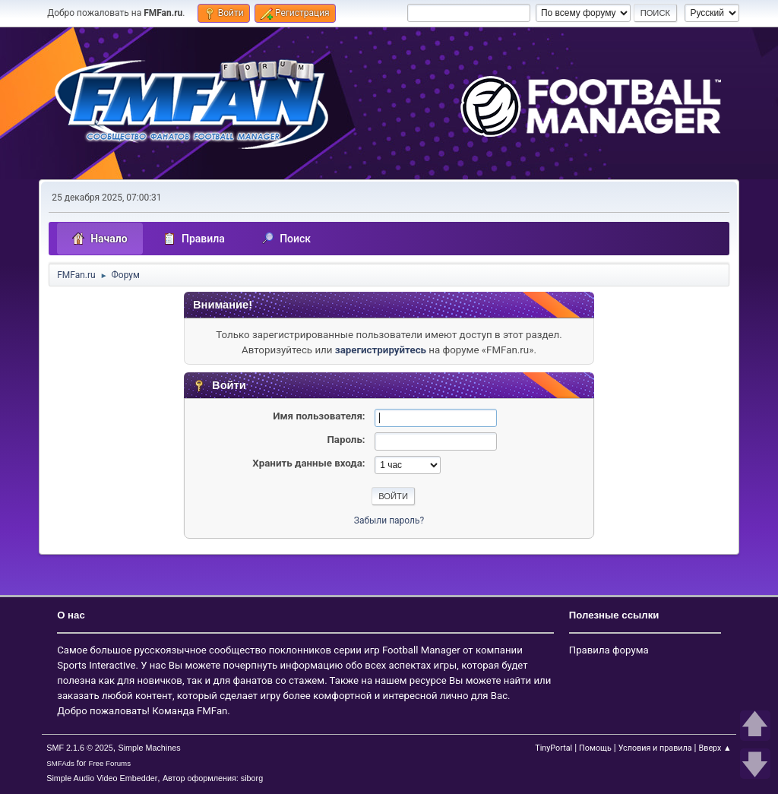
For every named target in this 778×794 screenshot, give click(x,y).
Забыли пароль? (389, 520)
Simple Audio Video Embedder (101, 778)
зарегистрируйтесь (380, 350)
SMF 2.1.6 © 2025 (79, 747)
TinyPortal (553, 748)
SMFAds (60, 763)
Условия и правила (655, 748)
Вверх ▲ (715, 748)
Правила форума (609, 650)
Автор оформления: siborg (213, 778)
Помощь (595, 748)
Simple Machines (150, 747)
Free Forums (109, 763)
